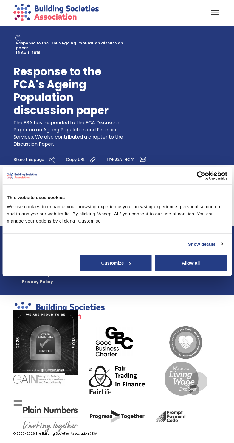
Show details (202, 243)
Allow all (191, 262)
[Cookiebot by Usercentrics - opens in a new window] (201, 175)
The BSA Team (127, 159)
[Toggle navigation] (215, 13)
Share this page (35, 159)
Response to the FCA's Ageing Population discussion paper (69, 45)
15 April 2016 (28, 52)
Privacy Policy (37, 282)
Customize (116, 262)
